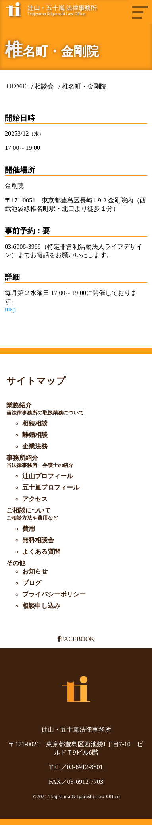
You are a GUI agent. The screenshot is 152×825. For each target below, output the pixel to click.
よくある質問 (41, 551)
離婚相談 (35, 434)
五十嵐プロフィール (50, 487)
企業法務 (35, 446)
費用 (28, 528)
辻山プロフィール (47, 476)
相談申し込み (41, 605)
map (10, 309)
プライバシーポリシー (54, 594)
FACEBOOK (76, 639)
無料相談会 (38, 540)
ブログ (31, 582)
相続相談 (35, 423)
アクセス (35, 499)
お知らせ (35, 571)
